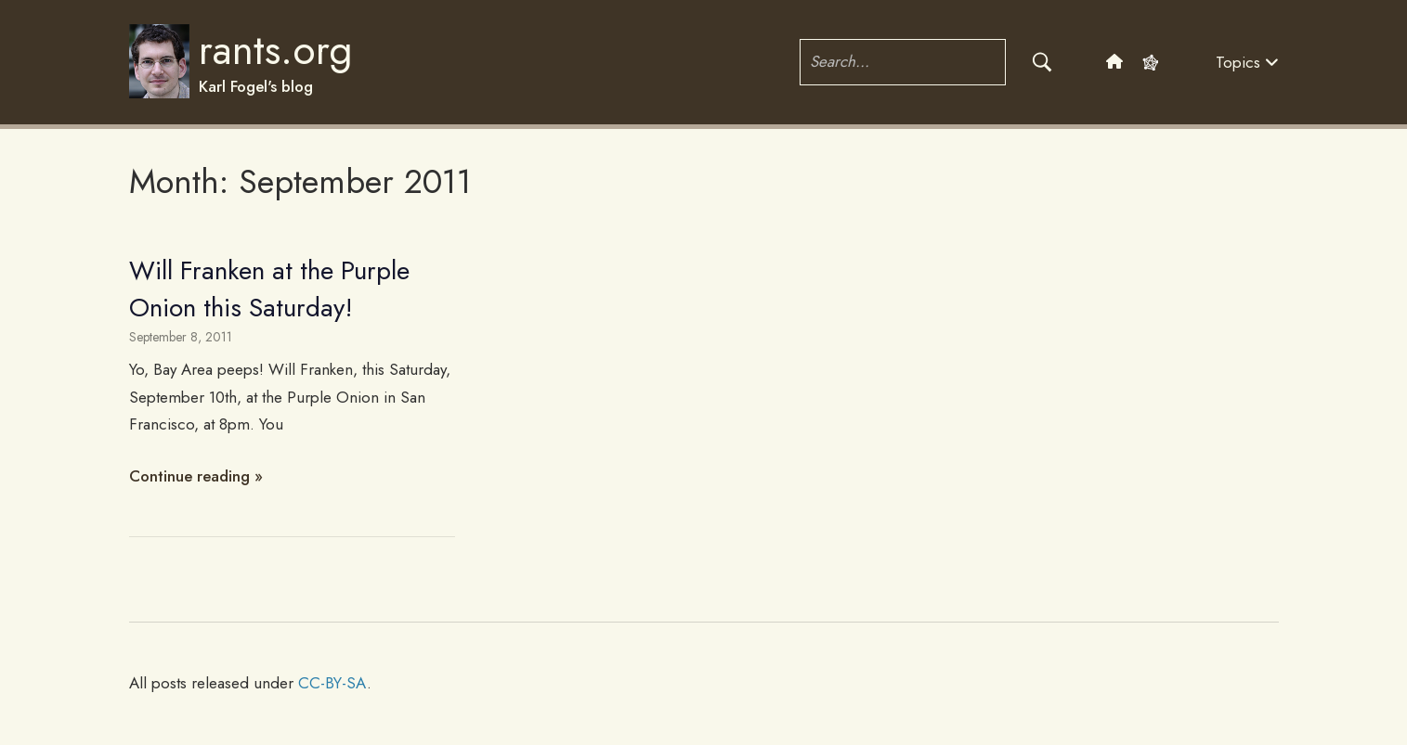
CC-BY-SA (332, 683)
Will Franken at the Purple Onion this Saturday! (269, 288)
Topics (1247, 62)
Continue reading (189, 476)
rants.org (276, 50)
